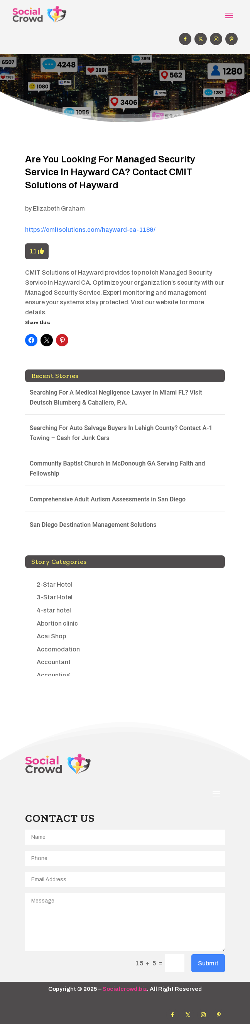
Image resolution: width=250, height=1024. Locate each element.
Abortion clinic (57, 623)
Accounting (53, 675)
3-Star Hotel (55, 597)
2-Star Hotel (54, 584)
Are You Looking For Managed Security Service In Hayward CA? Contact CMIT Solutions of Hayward (110, 172)
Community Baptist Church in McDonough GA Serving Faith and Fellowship (117, 468)
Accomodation (58, 649)
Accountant (54, 662)
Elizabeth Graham (59, 208)
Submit (208, 963)
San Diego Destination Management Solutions (93, 524)
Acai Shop (51, 636)
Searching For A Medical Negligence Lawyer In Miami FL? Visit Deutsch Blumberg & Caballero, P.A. (116, 397)
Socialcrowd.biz (125, 989)
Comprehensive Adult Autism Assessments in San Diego (108, 499)
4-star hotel (54, 610)
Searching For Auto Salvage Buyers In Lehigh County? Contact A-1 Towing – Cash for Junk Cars (121, 433)
